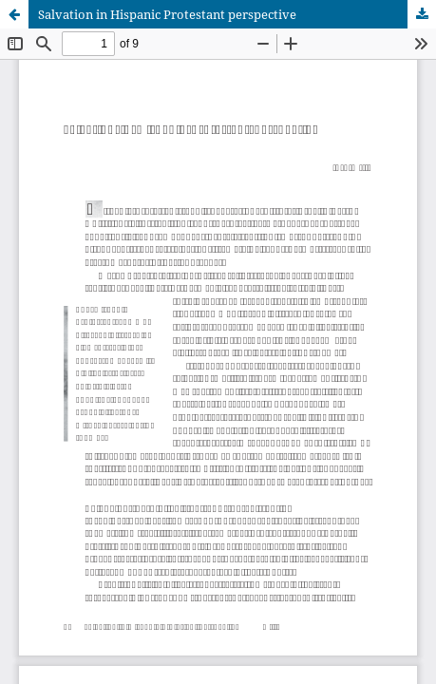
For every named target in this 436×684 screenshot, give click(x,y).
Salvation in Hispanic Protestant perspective (167, 14)
